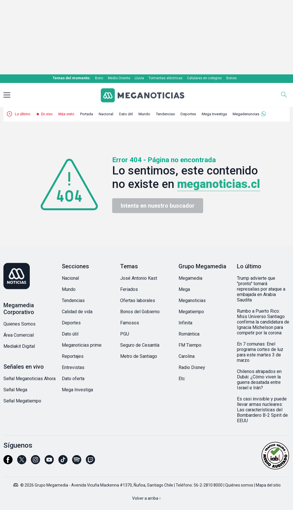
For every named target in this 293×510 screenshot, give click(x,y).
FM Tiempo (190, 345)
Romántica (189, 334)
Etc (182, 378)
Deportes (188, 114)
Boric (99, 78)
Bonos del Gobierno (140, 311)
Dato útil (126, 114)
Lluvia (139, 78)
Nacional (106, 114)
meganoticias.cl (218, 184)
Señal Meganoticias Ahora (29, 378)
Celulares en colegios (204, 78)
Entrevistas (73, 367)
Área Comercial (18, 335)
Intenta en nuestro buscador (158, 205)
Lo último (22, 114)
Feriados (129, 289)
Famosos (129, 323)
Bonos (231, 78)
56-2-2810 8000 (208, 485)
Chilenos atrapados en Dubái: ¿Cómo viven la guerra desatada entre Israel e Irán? (259, 379)
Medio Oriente (119, 78)
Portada (86, 114)
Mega (184, 289)
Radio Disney (192, 367)
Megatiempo (191, 311)
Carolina (187, 356)
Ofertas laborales (137, 300)
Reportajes (73, 356)
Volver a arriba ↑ (146, 498)
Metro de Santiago (138, 356)
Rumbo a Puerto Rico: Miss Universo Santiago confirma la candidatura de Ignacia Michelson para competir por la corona (263, 322)
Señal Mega (15, 389)
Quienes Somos (19, 324)
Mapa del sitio (268, 485)
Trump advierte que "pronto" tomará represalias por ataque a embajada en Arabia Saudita (261, 289)
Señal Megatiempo (22, 401)
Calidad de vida (77, 311)
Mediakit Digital (19, 346)
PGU (124, 334)
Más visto (66, 114)
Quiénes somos (239, 485)
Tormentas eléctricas (166, 78)
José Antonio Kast (138, 278)
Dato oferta (73, 378)
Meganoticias (192, 300)
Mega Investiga (214, 114)
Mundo (144, 114)
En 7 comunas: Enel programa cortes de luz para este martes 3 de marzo (260, 352)
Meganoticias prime (82, 345)
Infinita (185, 323)
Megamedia (190, 278)
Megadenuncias (246, 114)
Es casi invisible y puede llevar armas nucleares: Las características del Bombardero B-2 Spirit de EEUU (262, 409)
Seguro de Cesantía (139, 345)
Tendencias (165, 114)
